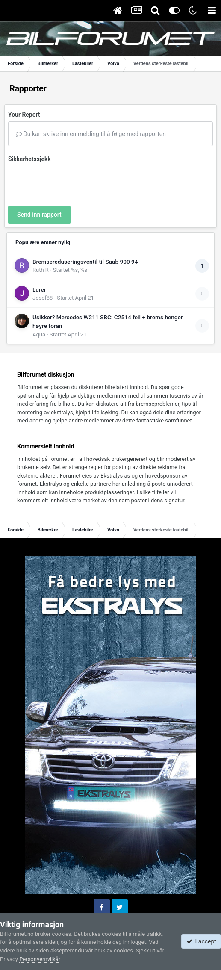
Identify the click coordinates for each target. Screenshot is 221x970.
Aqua (38, 334)
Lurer (39, 289)
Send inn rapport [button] (39, 214)
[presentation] (73, 182)
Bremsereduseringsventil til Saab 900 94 (85, 261)
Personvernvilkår (39, 959)
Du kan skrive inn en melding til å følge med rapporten (91, 133)
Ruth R (40, 270)
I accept (201, 941)
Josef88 (42, 298)
